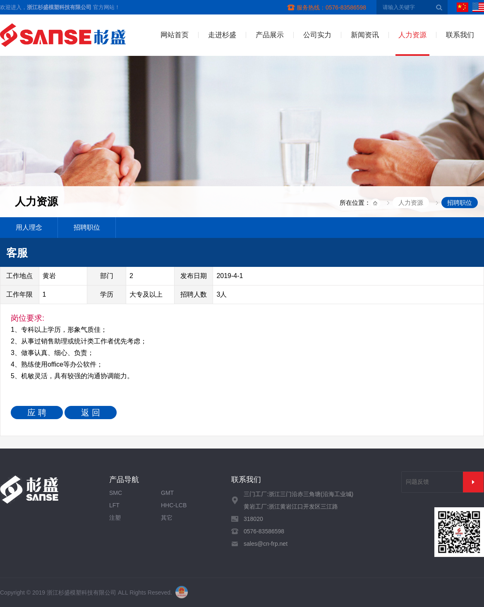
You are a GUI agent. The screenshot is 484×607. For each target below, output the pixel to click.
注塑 (115, 517)
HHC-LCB (174, 505)
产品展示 (270, 35)
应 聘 (36, 412)
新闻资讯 (365, 35)
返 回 (90, 412)
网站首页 (175, 35)
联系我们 (460, 35)
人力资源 (412, 35)
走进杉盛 (222, 35)
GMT (167, 492)
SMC (115, 492)
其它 (167, 517)
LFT (114, 505)
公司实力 (317, 35)
